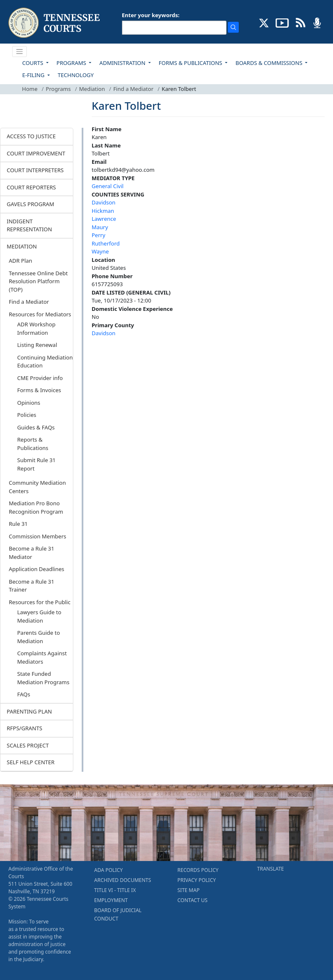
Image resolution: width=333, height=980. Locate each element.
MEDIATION (22, 246)
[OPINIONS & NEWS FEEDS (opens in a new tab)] (300, 22)
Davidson (104, 202)
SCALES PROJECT (28, 745)
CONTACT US (193, 900)
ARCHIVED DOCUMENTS (122, 880)
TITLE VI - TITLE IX (115, 890)
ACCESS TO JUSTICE (31, 136)
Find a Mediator (133, 89)
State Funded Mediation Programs (43, 678)
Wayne (100, 251)
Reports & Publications (32, 444)
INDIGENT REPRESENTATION (29, 225)
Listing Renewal (37, 345)
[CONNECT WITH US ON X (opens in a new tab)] (264, 22)
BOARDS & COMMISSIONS (269, 63)
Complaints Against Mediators (42, 657)
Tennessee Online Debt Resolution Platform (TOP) (38, 281)
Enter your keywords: (151, 15)
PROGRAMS (72, 63)
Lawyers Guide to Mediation (39, 616)
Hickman (103, 211)
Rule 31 (18, 523)
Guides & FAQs (36, 427)
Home (30, 89)
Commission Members (37, 536)
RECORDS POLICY (198, 870)
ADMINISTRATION (123, 63)
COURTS (33, 63)
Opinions (28, 402)
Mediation (92, 89)
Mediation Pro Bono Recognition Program (36, 507)
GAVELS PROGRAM (30, 204)
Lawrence (104, 218)
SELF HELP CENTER (30, 762)
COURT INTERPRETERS (35, 170)
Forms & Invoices (39, 390)
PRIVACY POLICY (197, 880)
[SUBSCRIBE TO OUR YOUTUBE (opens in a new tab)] (282, 22)
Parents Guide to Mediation (38, 637)
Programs (58, 89)
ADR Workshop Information (36, 328)
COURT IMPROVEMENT (36, 153)
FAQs (23, 694)
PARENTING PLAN (29, 711)
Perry (99, 235)
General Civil (108, 186)
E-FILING (34, 75)
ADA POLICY (108, 870)
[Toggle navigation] (19, 51)
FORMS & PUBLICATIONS (191, 63)
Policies (26, 415)
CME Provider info (40, 378)
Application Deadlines (36, 569)
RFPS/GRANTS (24, 728)
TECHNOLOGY (76, 75)
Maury (100, 227)
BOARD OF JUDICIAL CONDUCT (118, 914)
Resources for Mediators (40, 314)
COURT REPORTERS (31, 187)
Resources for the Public (39, 602)
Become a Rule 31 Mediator (31, 553)
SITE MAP (189, 890)
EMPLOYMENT (111, 900)
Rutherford (106, 243)
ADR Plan (20, 260)
